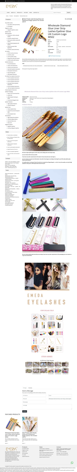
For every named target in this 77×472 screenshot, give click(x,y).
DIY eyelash (10, 26)
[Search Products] (59, 12)
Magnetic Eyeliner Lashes (13, 29)
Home (8, 12)
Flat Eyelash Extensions (12, 70)
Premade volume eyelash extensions (13, 84)
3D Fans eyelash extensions (13, 77)
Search (68, 12)
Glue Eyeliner (16, 15)
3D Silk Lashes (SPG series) (13, 60)
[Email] (60, 395)
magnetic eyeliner (8, 199)
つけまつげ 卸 (9, 471)
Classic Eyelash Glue (12, 109)
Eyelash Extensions (9, 62)
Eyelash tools (8, 31)
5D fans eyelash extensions (13, 79)
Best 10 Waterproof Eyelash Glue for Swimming (46, 450)
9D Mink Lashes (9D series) (13, 49)
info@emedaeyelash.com (10, 1)
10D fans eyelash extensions (14, 88)
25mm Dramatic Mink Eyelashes (12, 47)
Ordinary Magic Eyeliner (13, 119)
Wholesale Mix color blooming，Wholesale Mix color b (11, 176)
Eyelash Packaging (9, 91)
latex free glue (7, 201)
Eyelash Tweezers (9, 101)
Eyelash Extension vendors (18, 470)
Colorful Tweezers (11, 105)
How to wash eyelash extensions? (14, 147)
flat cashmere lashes (9, 191)
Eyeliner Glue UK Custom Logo (49, 65)
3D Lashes (7, 51)
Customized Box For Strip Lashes (11, 192)
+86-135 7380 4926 (21, 1)
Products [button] (19, 12)
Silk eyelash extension (12, 74)
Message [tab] (24, 387)
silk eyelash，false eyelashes (10, 182)
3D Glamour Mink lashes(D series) (13, 36)
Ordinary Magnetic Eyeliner (13, 128)
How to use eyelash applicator (13, 151)
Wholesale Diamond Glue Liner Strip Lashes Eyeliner (32, 65)
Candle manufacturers (8, 470)
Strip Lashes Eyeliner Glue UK (62, 65)
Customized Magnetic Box (13, 100)
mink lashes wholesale (9, 195)
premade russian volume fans (46, 470)
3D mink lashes (11, 54)
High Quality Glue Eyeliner (13, 117)
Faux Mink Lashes (9, 22)
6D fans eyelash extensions (13, 81)
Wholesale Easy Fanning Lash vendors (53, 469)
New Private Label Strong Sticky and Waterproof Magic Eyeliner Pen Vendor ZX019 (33, 20)
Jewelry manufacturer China (26, 466)
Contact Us (36, 12)
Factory (26, 12)
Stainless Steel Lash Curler (10, 200)
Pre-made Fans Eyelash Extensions (12, 76)
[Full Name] (34, 395)
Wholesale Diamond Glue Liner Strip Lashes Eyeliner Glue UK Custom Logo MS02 (12, 435)
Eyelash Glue (8, 107)
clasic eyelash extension (9, 202)
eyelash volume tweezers (9, 194)
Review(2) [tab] (30, 387)
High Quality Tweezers (12, 103)
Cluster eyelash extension (27, 470)
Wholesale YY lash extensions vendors (7, 469)
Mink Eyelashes (8, 33)
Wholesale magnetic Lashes (20, 467)
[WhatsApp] (34, 402)
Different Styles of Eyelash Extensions (46, 454)
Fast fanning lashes (56, 470)
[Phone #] (34, 399)
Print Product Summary (54, 56)
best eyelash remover (9, 204)
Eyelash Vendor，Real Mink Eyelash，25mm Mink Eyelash (12, 185)
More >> (6, 443)
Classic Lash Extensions (12, 65)
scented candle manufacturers (65, 470)
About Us (13, 12)
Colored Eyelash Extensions (11, 89)
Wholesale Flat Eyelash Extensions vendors (38, 469)
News (30, 12)
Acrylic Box (10, 95)
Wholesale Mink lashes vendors (31, 467)
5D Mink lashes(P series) (13, 38)
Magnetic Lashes (8, 28)
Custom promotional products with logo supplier (21, 471)
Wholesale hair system (37, 470)
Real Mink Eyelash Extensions (14, 69)
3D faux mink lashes (12, 56)
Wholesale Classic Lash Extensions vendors (22, 469)
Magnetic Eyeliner (9, 124)
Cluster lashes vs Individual (12, 135)
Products (11, 15)
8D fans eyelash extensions (13, 86)
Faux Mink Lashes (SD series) (14, 24)
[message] (47, 406)
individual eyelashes (8, 205)
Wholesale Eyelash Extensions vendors (68, 467)
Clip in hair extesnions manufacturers (37, 471)
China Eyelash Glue (12, 113)
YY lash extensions (12, 63)
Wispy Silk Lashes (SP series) (13, 58)
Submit (24, 411)
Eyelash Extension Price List (13, 149)
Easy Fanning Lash (11, 72)
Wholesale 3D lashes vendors (42, 467)
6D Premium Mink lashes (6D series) (14, 41)
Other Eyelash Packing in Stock (13, 97)
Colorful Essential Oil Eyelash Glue (14, 111)
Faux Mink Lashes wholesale (9, 467)
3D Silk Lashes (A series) (13, 53)
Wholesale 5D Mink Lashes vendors (54, 467)
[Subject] (60, 399)
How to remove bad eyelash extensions (46, 452)
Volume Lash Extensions (13, 67)
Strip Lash (10, 122)
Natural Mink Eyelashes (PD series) (13, 44)
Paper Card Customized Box (13, 93)
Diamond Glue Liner (23, 15)
